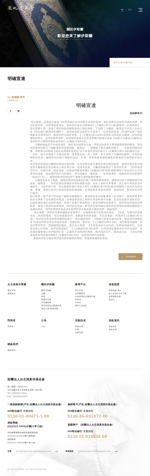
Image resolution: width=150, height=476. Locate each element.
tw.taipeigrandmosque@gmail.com (33, 451)
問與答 (11, 326)
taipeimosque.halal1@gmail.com (94, 451)
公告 (43, 326)
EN (130, 10)
